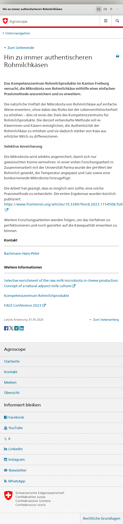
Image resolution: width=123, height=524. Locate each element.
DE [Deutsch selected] (99, 9)
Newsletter (17, 470)
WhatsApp (16, 481)
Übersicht (11, 392)
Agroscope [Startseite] (18, 21)
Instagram (16, 459)
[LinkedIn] (21, 328)
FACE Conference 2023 (22, 305)
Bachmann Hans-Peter (21, 253)
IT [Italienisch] (111, 9)
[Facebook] (6, 328)
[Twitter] (11, 328)
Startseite (11, 361)
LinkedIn (15, 449)
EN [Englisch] (117, 9)
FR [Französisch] (105, 9)
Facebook (16, 417)
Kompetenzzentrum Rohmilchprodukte (36, 295)
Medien (10, 382)
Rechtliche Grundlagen (101, 518)
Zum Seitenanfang (105, 319)
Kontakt (10, 372)
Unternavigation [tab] (17, 33)
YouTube (15, 428)
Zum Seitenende (21, 47)
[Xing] (16, 328)
